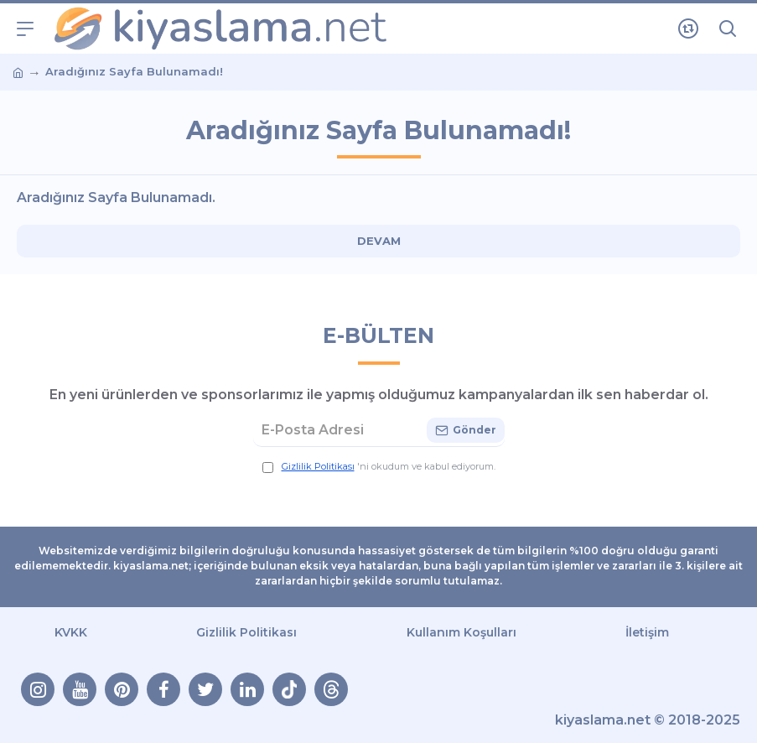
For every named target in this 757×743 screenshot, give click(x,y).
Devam (379, 240)
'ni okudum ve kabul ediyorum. (378, 467)
